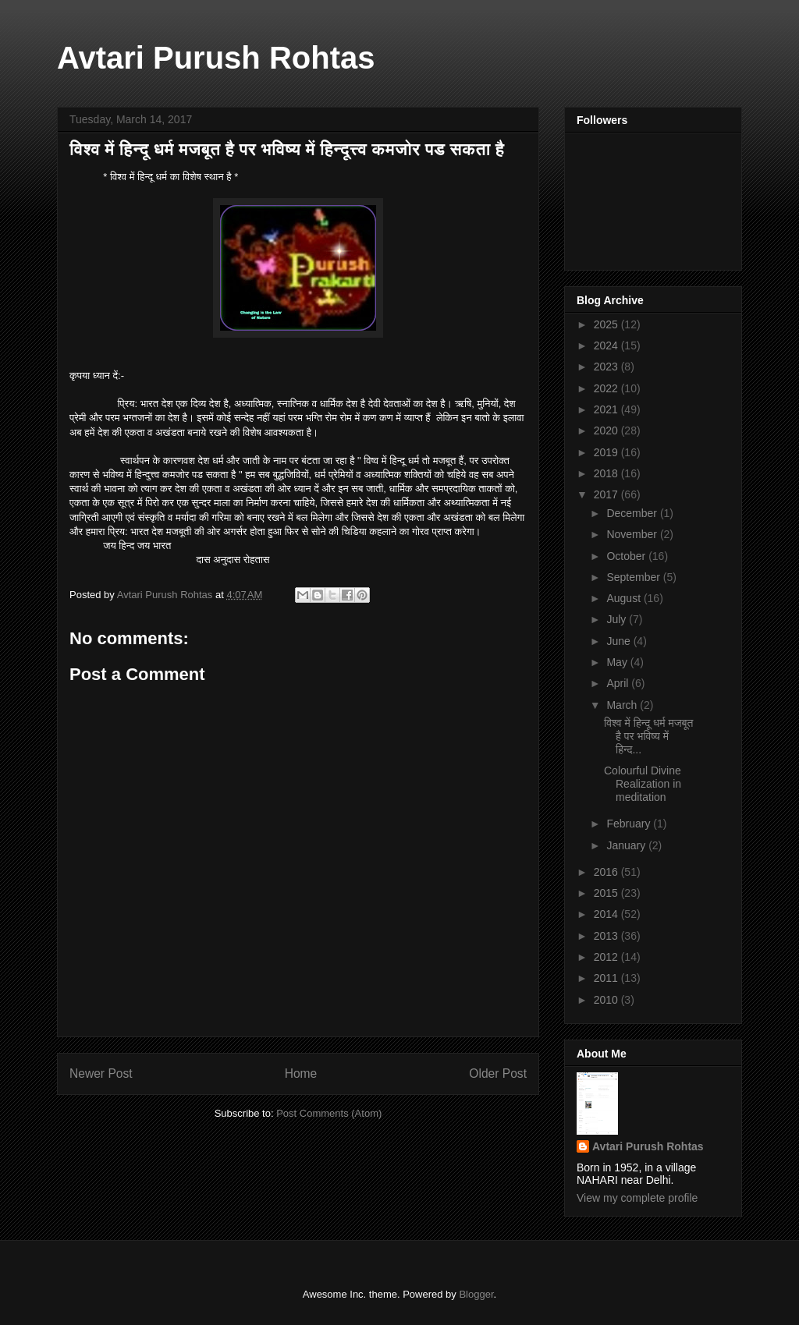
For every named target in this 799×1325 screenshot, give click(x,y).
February (629, 823)
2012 (607, 957)
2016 (607, 872)
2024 (607, 345)
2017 (607, 494)
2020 (607, 430)
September (634, 577)
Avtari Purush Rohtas (216, 58)
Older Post (498, 1073)
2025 (607, 324)
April (618, 683)
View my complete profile (637, 1198)
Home (301, 1073)
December (632, 513)
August (624, 598)
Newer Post (101, 1073)
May (618, 662)
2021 (607, 409)
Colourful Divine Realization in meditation (642, 783)
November (632, 534)
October (627, 556)
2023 (607, 366)
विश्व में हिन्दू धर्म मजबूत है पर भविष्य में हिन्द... (648, 736)
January (627, 845)
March (623, 705)
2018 (607, 473)
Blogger (476, 1294)
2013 (607, 936)
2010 (607, 1000)
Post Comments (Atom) (329, 1113)
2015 (607, 893)
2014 (607, 914)
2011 (607, 978)
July (617, 619)
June (619, 641)
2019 (607, 452)
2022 (607, 388)
